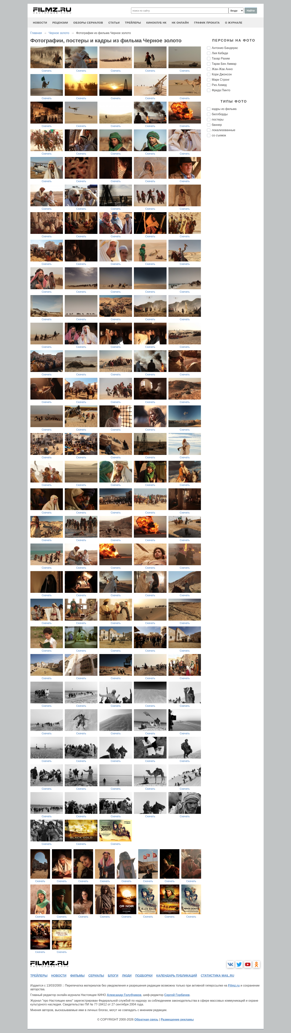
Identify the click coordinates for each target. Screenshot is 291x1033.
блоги (113, 975)
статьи (114, 22)
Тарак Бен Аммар (224, 63)
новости (40, 22)
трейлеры (133, 22)
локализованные (223, 130)
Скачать (47, 70)
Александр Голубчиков (124, 995)
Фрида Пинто (221, 90)
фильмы (77, 975)
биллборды (220, 114)
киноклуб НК (156, 22)
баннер (217, 124)
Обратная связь (146, 1019)
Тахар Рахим (221, 58)
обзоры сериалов (88, 22)
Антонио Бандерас (225, 47)
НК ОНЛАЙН (180, 22)
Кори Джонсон (222, 74)
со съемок (219, 135)
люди (126, 975)
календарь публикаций (176, 975)
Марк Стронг (221, 79)
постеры (218, 119)
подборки (144, 975)
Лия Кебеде (220, 53)
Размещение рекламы (177, 1019)
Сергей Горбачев (177, 995)
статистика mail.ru (217, 975)
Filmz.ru (234, 985)
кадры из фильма (224, 109)
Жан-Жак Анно (222, 69)
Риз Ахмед (219, 85)
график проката (207, 22)
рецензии (60, 22)
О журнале (233, 22)
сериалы (96, 975)
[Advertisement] (235, 203)
